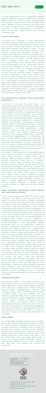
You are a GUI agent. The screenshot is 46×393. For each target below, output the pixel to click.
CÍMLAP (39, 7)
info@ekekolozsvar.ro (20, 361)
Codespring (20, 388)
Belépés (42, 353)
